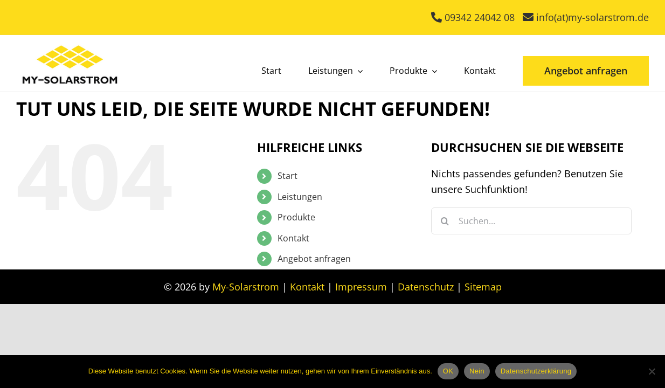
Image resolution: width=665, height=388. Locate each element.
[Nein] (651, 371)
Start (287, 176)
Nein (476, 371)
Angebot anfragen (314, 259)
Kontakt (293, 238)
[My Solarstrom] (70, 42)
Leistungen (300, 197)
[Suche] (444, 220)
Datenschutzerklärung (536, 371)
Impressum (361, 286)
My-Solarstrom (245, 286)
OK (448, 371)
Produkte (296, 217)
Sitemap (483, 286)
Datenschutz (426, 286)
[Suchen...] (531, 220)
